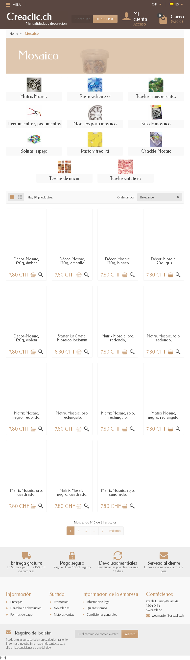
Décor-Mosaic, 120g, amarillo (72, 261)
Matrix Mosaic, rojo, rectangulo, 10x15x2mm (118, 417)
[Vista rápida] (41, 275)
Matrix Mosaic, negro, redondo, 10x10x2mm (26, 417)
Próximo (114, 530)
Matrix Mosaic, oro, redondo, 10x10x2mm (118, 340)
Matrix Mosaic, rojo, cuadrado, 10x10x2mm (118, 494)
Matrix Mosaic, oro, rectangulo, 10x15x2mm (72, 417)
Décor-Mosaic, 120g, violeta (26, 338)
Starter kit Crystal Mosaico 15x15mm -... (72, 340)
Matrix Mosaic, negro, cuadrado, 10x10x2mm (72, 494)
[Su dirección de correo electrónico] (98, 634)
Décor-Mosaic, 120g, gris (163, 261)
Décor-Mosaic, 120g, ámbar (26, 261)
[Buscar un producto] (82, 19)
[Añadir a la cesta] (33, 275)
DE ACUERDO (105, 19)
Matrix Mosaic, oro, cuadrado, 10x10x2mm (26, 494)
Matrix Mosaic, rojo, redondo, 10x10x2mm (164, 340)
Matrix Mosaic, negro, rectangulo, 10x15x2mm (163, 417)
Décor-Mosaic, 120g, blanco (118, 261)
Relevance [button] (147, 197)
